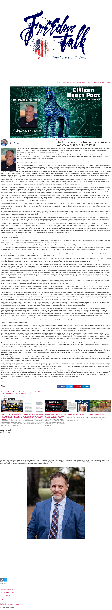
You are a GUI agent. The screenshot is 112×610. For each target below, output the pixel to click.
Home (58, 82)
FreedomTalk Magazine (69, 82)
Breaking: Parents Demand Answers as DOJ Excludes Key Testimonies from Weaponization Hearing (55, 416)
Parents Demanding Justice (84, 82)
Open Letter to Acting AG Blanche (76, 414)
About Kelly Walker (99, 82)
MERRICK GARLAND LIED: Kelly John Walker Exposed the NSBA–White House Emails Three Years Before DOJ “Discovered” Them (12, 417)
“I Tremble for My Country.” (96, 414)
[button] (61, 386)
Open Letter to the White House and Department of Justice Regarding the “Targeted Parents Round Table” (33, 416)
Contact (109, 82)
